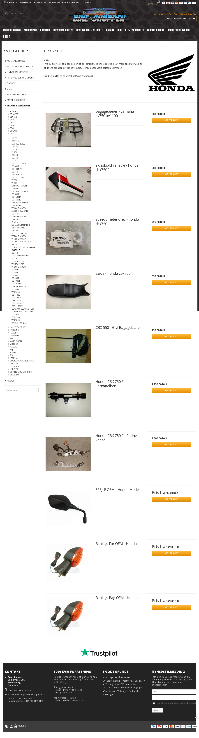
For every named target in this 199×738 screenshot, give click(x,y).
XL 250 (14, 152)
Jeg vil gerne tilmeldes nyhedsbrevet (176, 703)
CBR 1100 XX (17, 306)
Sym (10, 355)
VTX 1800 (16, 320)
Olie (8, 88)
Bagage (10, 83)
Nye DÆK (13, 369)
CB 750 (15, 253)
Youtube (20, 726)
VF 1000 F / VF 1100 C (21, 286)
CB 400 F (15, 166)
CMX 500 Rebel (18, 177)
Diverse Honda (19, 323)
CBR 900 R (16, 281)
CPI (10, 122)
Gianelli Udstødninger (20, 372)
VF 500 (14, 180)
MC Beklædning (15, 60)
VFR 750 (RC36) (18, 264)
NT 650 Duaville (19, 227)
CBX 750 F (16, 250)
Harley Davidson (17, 327)
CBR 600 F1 (16, 197)
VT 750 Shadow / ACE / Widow (22, 243)
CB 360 (15, 157)
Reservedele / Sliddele (19, 77)
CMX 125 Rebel (18, 144)
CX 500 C (15, 188)
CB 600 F (15, 194)
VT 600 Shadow (19, 208)
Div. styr (13, 363)
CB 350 (15, 155)
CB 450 (15, 171)
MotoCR (13, 344)
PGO (11, 128)
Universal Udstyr (16, 72)
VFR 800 (15, 269)
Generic (12, 117)
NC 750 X (15, 258)
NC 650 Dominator (21, 225)
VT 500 (14, 183)
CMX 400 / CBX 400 (20, 163)
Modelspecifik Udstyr (19, 66)
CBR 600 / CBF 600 (20, 202)
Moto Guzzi (15, 341)
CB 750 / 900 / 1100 (20, 255)
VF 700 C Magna (19, 239)
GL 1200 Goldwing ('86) (23, 309)
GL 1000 (15, 289)
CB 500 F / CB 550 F (20, 191)
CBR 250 (15, 146)
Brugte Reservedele (17, 105)
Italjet (12, 332)
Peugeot (13, 114)
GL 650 (15, 222)
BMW (11, 119)
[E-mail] (174, 697)
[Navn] (174, 691)
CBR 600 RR (16, 205)
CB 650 (15, 213)
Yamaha (13, 358)
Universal (13, 374)
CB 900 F (15, 278)
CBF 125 (15, 141)
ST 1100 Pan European (22, 311)
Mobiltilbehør (15, 100)
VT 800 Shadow (19, 267)
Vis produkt (171, 120)
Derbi (11, 125)
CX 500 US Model (19, 185)
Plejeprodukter (15, 94)
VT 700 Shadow (19, 236)
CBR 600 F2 (16, 199)
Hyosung (13, 330)
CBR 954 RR (16, 283)
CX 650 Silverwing (20, 216)
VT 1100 (15, 314)
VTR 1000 (16, 292)
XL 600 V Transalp (20, 211)
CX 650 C (15, 219)
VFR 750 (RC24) (18, 261)
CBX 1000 (16, 295)
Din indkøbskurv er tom (182, 18)
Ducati (12, 131)
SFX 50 (14, 138)
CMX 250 (15, 149)
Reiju (11, 349)
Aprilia (12, 111)
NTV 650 (15, 230)
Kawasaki (13, 335)
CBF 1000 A (16, 297)
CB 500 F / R (17, 174)
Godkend (157, 710)
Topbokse (13, 366)
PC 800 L (15, 272)
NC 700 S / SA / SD (19, 233)
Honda (12, 133)
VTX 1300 (16, 317)
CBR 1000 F (16, 300)
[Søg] (17, 13)
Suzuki (12, 352)
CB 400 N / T (17, 169)
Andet (9, 380)
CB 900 (15, 275)
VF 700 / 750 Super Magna (23, 247)
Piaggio (12, 346)
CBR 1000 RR (17, 303)
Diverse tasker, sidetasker (21, 360)
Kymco (12, 338)
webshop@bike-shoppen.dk (29, 694)
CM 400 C (16, 160)
